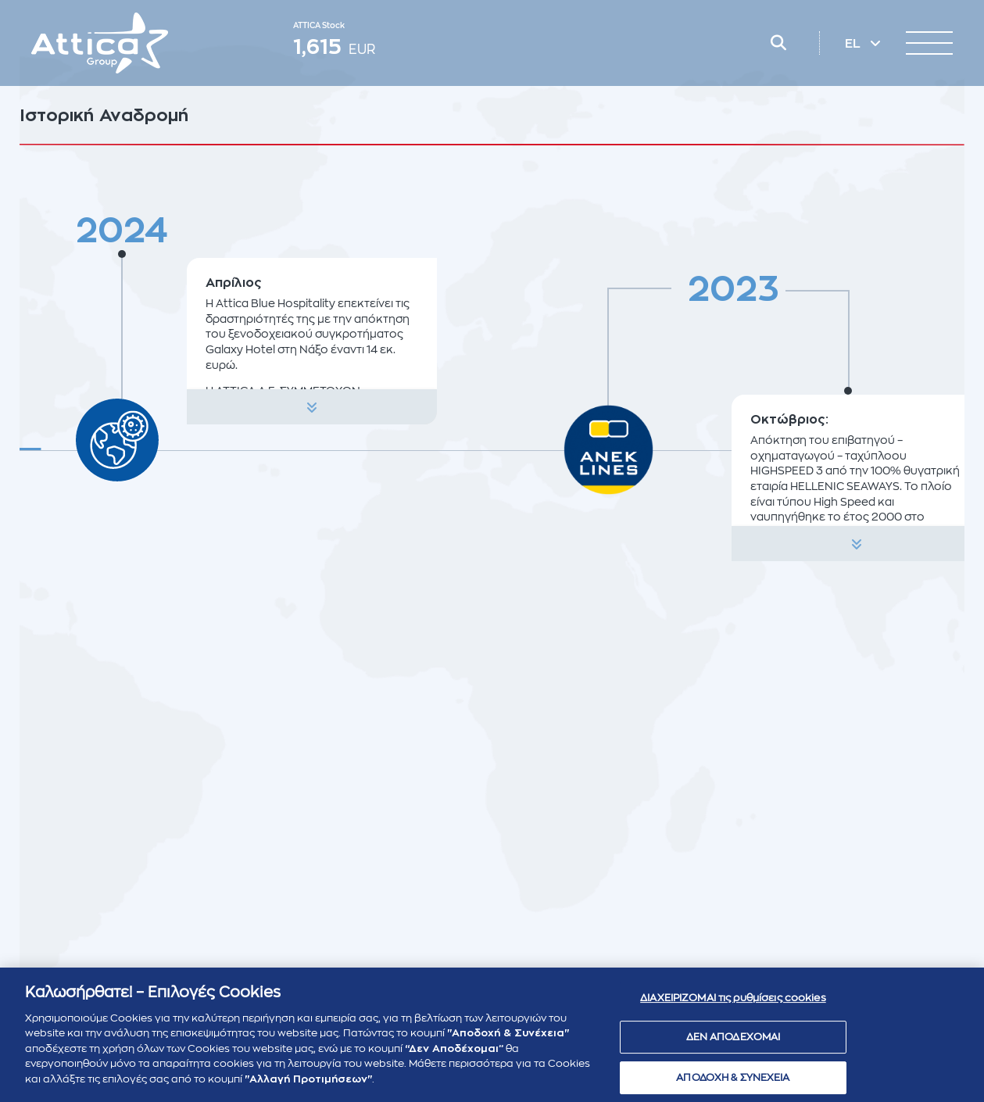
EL (854, 44)
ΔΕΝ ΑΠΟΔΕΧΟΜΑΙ (733, 1044)
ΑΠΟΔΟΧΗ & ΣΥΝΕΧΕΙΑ (732, 1084)
